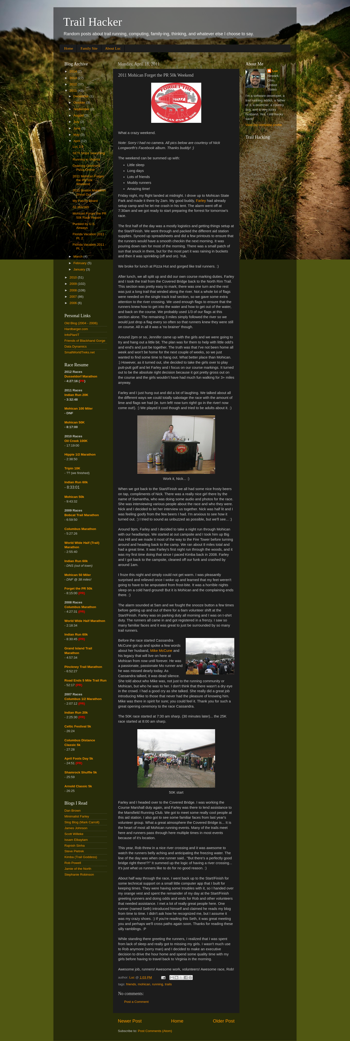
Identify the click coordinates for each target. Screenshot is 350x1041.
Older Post (224, 1020)
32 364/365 (81, 207)
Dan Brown (72, 810)
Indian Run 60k (76, 561)
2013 (74, 78)
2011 (74, 90)
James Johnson (76, 828)
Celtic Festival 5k (77, 726)
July (76, 122)
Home (68, 48)
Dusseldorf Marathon (80, 376)
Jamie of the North (77, 868)
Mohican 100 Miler (78, 408)
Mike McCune (161, 651)
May (76, 134)
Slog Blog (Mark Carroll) (81, 822)
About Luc (113, 48)
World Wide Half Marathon (84, 621)
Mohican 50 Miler (77, 575)
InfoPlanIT (71, 335)
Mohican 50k (74, 497)
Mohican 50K (74, 422)
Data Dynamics (75, 346)
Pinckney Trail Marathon (83, 667)
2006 (74, 303)
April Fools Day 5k (78, 758)
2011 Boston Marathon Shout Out (89, 192)
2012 (74, 84)
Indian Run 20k (76, 712)
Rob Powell (72, 863)
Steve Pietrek (74, 851)
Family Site (88, 48)
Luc (275, 71)
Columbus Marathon (80, 529)
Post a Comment (136, 1002)
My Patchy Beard (85, 201)
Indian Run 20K (76, 395)
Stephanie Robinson (79, 874)
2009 (74, 284)
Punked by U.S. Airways (84, 226)
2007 (74, 296)
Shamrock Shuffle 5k (80, 772)
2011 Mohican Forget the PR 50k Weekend (88, 180)
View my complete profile (263, 125)
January (79, 269)
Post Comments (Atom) (155, 1031)
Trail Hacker (92, 21)
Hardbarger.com (76, 329)
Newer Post (130, 1020)
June (77, 128)
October (79, 102)
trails (168, 984)
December (81, 96)
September (81, 109)
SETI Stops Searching (89, 153)
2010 (74, 277)
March (78, 256)
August (79, 115)
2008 (74, 290)
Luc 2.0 (78, 146)
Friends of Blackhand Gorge (84, 340)
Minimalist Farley (76, 816)
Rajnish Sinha (74, 845)
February (80, 263)
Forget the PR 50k (78, 588)
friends (131, 984)
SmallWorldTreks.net (79, 352)
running (157, 984)
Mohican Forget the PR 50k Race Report (89, 215)
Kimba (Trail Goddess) (80, 857)
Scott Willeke (73, 834)
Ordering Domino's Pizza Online (86, 167)
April (77, 141)
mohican (144, 984)
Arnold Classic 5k (78, 786)
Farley (201, 201)
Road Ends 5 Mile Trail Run (85, 680)
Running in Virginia (86, 159)
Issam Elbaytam (76, 840)
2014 (74, 71)
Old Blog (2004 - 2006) (81, 323)
